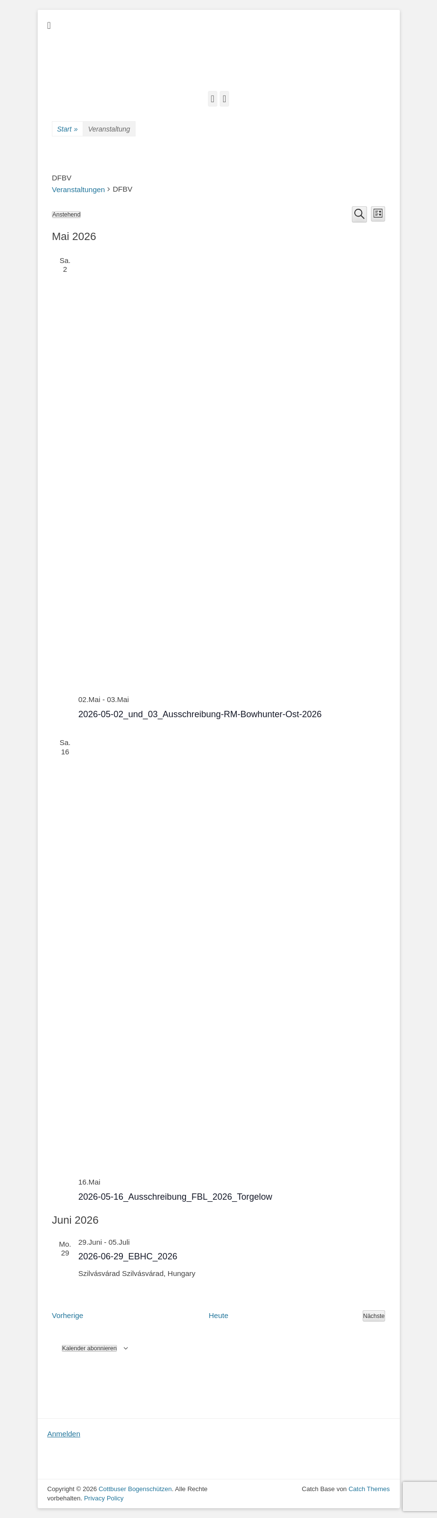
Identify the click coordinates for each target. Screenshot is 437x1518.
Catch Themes (369, 1489)
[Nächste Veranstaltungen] (374, 1315)
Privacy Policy (104, 1498)
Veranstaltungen (78, 189)
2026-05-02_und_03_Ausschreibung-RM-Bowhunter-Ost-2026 (200, 714)
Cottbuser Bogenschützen (135, 1489)
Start (67, 129)
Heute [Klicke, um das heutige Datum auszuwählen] (218, 1315)
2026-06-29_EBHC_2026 (127, 1256)
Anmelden (64, 1434)
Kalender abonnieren (89, 1348)
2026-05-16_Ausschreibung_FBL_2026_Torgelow (175, 1197)
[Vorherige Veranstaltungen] (67, 1315)
